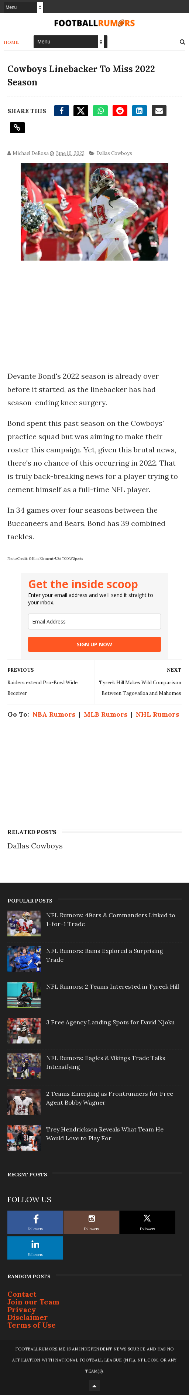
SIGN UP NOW (94, 644)
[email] (94, 621)
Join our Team (33, 1301)
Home (11, 42)
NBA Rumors (53, 714)
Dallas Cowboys (114, 153)
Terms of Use (31, 1324)
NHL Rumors (157, 714)
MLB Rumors (105, 714)
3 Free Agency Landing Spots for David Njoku (110, 1022)
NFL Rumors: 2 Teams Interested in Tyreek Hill (112, 986)
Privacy (21, 1309)
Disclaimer (27, 1317)
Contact (22, 1294)
